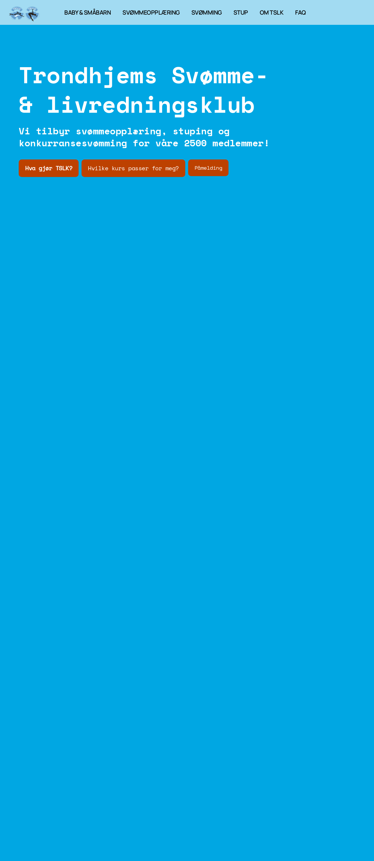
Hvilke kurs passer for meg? (133, 168)
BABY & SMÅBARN (87, 12)
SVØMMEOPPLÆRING (151, 12)
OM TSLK (272, 12)
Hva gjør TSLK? (48, 168)
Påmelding (208, 167)
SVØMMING (206, 12)
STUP (240, 12)
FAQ (300, 12)
